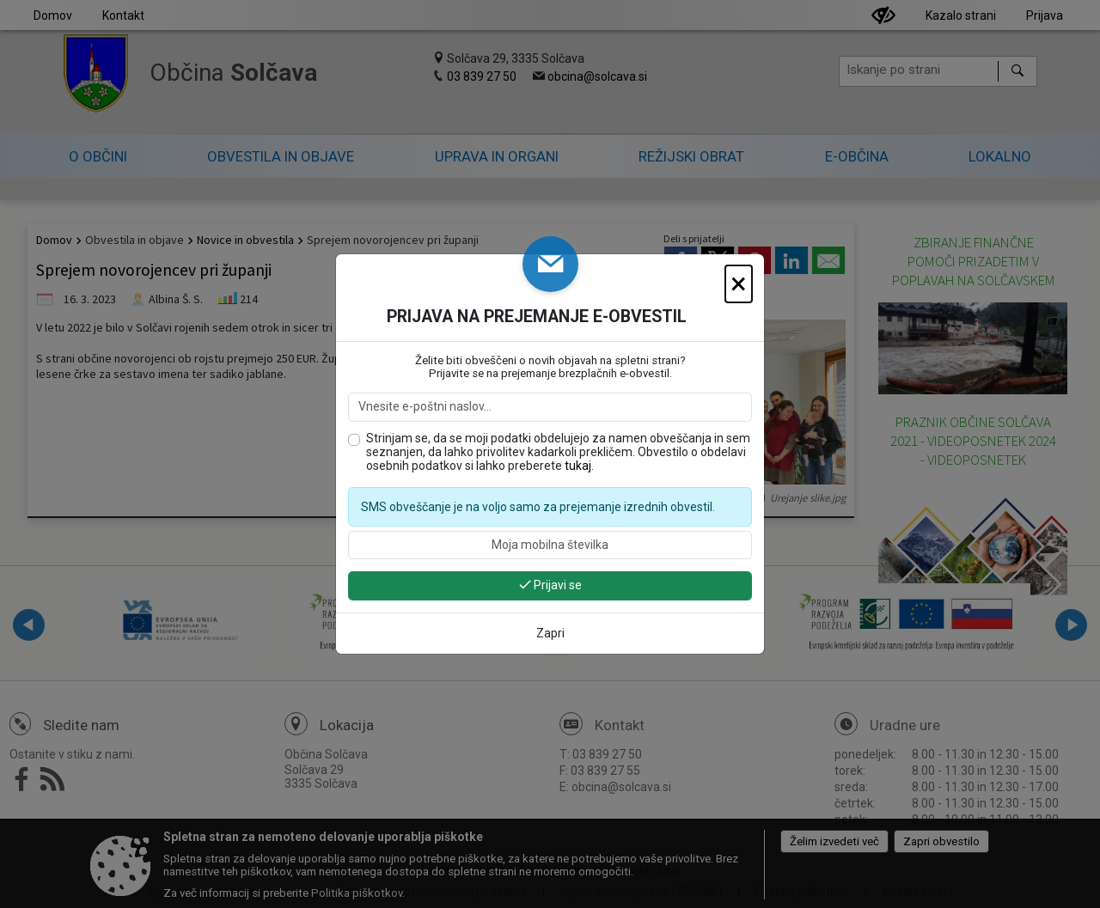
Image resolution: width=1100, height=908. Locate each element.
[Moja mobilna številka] (550, 545)
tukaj (578, 465)
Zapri (550, 633)
